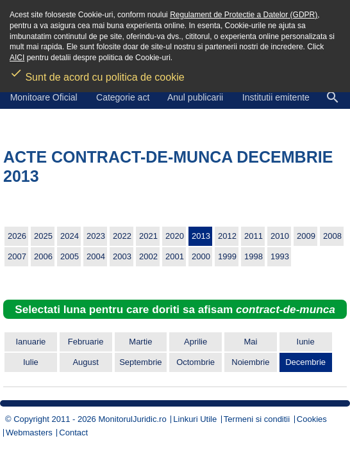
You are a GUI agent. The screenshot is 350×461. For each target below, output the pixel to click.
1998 (253, 256)
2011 (253, 236)
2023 (96, 236)
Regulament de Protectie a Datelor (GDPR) (243, 14)
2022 (122, 236)
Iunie (306, 341)
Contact (73, 432)
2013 (201, 236)
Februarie (86, 341)
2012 (227, 236)
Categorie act (122, 97)
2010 (280, 236)
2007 (17, 256)
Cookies (312, 419)
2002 (148, 256)
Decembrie (305, 362)
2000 (201, 256)
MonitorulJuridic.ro (132, 419)
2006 (43, 256)
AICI (17, 57)
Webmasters (29, 432)
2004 (96, 256)
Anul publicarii (195, 97)
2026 (17, 236)
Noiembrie (250, 362)
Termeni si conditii (257, 419)
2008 (332, 236)
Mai (250, 341)
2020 (174, 236)
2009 (306, 236)
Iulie (30, 362)
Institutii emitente (276, 97)
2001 (174, 256)
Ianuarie (30, 341)
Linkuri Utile (195, 419)
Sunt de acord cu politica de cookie (97, 73)
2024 (69, 236)
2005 (69, 256)
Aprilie (195, 341)
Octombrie (195, 362)
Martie (140, 341)
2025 (43, 236)
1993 (280, 256)
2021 (148, 236)
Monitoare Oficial (44, 97)
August (85, 362)
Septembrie (140, 362)
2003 (122, 256)
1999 (227, 256)
